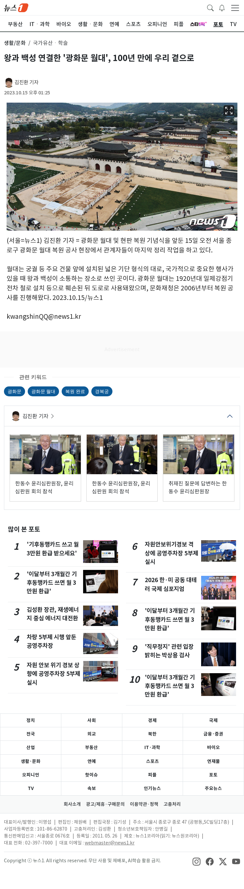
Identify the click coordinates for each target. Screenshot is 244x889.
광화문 (14, 391)
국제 (213, 720)
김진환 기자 (27, 82)
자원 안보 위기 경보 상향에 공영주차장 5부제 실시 (53, 673)
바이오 (213, 747)
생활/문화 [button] (15, 43)
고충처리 (172, 804)
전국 (30, 734)
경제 (152, 720)
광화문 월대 (43, 391)
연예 (91, 761)
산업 (30, 747)
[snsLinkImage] (196, 861)
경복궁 (102, 391)
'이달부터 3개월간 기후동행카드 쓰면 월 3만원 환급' (52, 582)
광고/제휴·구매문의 (105, 804)
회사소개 (72, 804)
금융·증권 (213, 734)
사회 (91, 720)
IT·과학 (152, 747)
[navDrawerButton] (235, 7)
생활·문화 (31, 761)
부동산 (91, 747)
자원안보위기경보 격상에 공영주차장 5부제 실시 (171, 553)
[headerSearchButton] (210, 7)
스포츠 (152, 761)
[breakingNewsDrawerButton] (222, 7)
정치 (30, 720)
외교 (91, 734)
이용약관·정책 (144, 804)
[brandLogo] (16, 7)
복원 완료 (75, 391)
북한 (152, 734)
